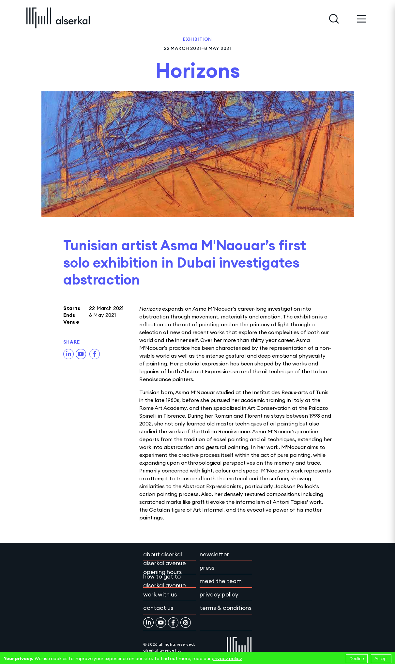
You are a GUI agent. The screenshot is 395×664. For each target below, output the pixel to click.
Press (207, 567)
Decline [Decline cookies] (356, 658)
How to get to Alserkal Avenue (164, 581)
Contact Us (158, 607)
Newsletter (214, 554)
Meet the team (221, 581)
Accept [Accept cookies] (381, 658)
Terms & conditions (225, 607)
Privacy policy (219, 594)
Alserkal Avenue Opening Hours (164, 567)
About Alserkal (162, 554)
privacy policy (227, 658)
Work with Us (160, 594)
